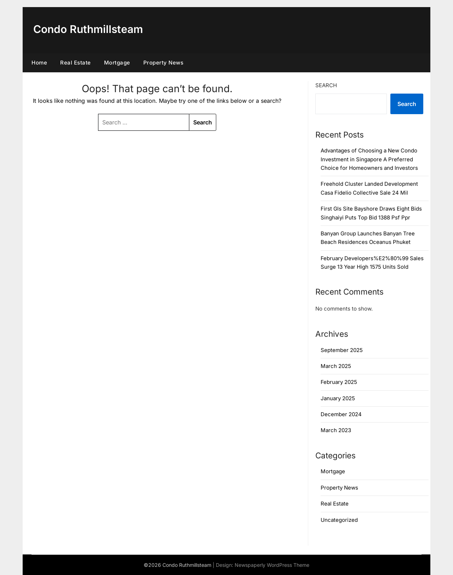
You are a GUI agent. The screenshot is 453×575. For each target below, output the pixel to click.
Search (326, 85)
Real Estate (75, 62)
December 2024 (341, 414)
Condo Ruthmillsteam (88, 29)
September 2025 (342, 350)
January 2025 (338, 398)
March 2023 (336, 430)
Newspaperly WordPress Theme (272, 565)
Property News (163, 62)
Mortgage (117, 62)
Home (39, 62)
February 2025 (339, 382)
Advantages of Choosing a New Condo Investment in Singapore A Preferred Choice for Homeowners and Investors (369, 159)
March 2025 (336, 366)
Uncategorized (339, 520)
